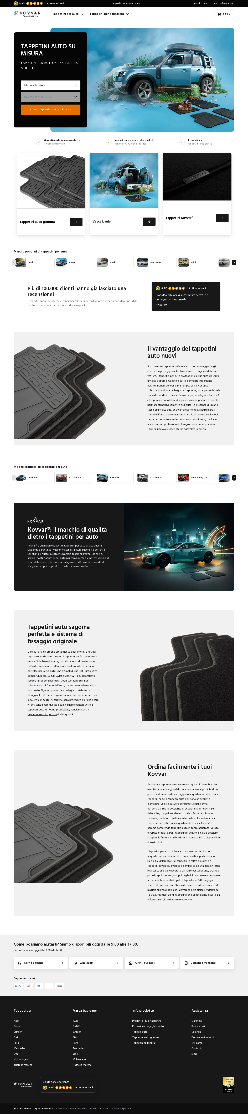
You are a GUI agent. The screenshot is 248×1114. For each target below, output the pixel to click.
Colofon (196, 1032)
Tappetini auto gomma (145, 1037)
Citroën (18, 1032)
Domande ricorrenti (203, 1037)
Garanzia (197, 1021)
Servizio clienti (200, 4)
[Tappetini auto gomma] (51, 194)
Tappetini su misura (143, 1043)
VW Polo (75, 676)
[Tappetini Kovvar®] (197, 194)
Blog (194, 1054)
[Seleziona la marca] (50, 85)
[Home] (32, 14)
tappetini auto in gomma (42, 714)
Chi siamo (197, 1043)
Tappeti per (23, 1011)
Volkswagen (21, 1060)
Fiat (16, 1037)
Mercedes (19, 1048)
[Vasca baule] (124, 194)
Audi (16, 1021)
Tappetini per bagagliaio (110, 14)
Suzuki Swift (55, 676)
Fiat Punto (85, 671)
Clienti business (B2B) (222, 4)
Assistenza (200, 1011)
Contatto (197, 1048)
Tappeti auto (140, 1032)
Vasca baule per (85, 1011)
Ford (16, 1043)
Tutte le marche (23, 1065)
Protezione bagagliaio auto (148, 1026)
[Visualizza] (76, 222)
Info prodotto (143, 1011)
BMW (17, 1026)
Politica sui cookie (99, 1109)
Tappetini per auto (68, 14)
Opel (16, 1054)
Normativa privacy (121, 1109)
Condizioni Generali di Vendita (71, 1109)
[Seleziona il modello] (50, 97)
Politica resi (198, 1026)
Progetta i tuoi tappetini (146, 1021)
